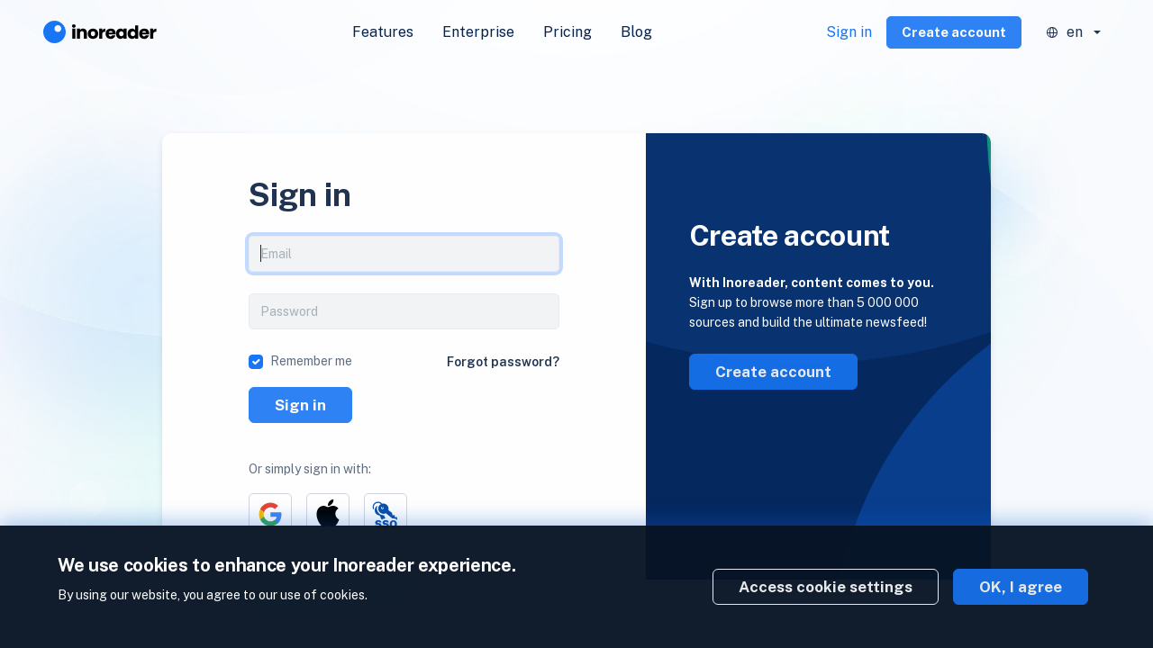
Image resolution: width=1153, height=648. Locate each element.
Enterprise (478, 31)
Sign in (849, 31)
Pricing (567, 31)
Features (382, 31)
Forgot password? (503, 362)
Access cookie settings (825, 587)
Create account (954, 32)
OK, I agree (1020, 587)
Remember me (311, 361)
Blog (636, 31)
